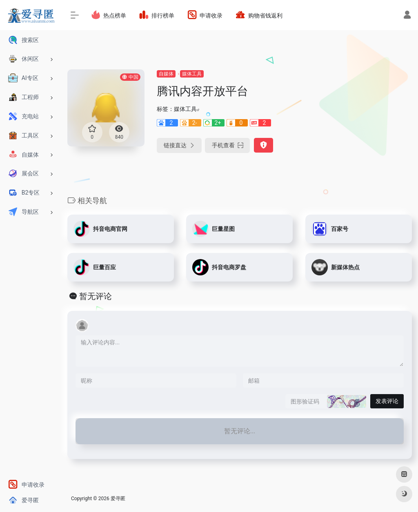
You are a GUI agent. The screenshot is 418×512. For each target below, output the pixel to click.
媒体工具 (192, 74)
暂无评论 (95, 296)
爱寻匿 (118, 498)
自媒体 (166, 74)
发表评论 (387, 401)
